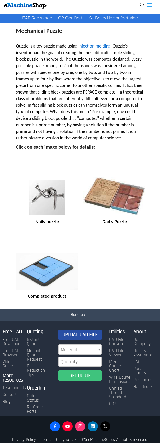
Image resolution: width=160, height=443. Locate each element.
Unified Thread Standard (117, 392)
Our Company (142, 341)
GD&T (114, 404)
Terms (46, 439)
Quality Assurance (142, 352)
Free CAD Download (11, 341)
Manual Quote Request (34, 355)
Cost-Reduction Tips (36, 370)
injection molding (94, 46)
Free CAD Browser (11, 352)
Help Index (142, 386)
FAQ (137, 362)
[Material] (80, 349)
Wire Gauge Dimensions (119, 379)
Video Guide (8, 364)
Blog (7, 401)
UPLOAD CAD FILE (80, 334)
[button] (55, 426)
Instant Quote (33, 341)
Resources (142, 380)
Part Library (139, 370)
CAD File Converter (118, 341)
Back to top (80, 315)
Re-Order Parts (35, 409)
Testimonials (14, 388)
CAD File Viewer (116, 352)
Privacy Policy (24, 439)
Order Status (33, 398)
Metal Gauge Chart (115, 366)
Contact (10, 394)
